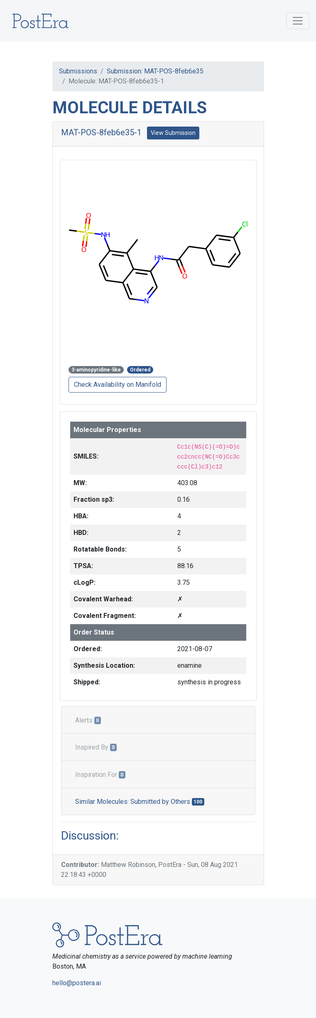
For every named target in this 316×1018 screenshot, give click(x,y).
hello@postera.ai (76, 983)
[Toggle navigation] (297, 20)
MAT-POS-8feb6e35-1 (101, 132)
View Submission (173, 132)
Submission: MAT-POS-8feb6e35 (155, 71)
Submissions (78, 71)
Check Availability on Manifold (117, 384)
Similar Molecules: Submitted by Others (140, 802)
